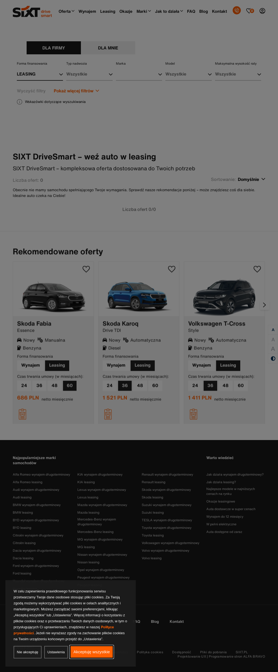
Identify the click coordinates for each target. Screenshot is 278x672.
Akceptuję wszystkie (91, 651)
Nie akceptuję (27, 652)
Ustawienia (56, 652)
